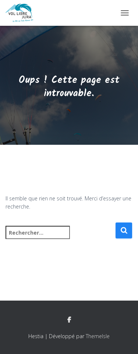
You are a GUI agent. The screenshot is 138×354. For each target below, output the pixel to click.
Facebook (69, 320)
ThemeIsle (98, 336)
